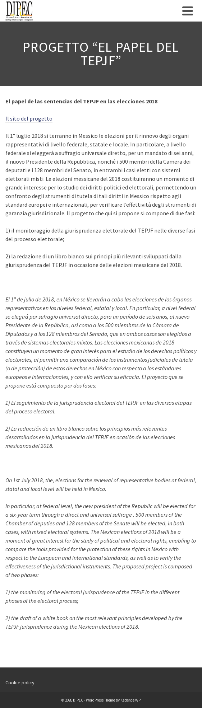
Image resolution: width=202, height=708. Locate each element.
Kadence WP (130, 700)
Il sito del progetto (28, 118)
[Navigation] (188, 11)
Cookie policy (20, 682)
